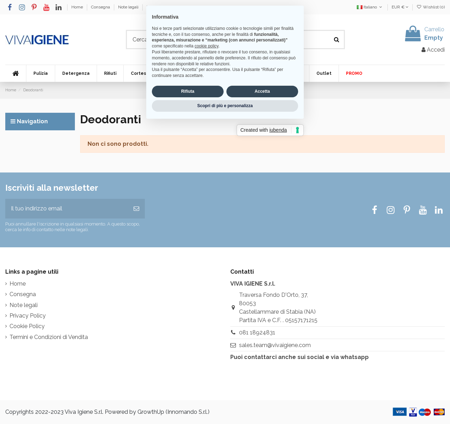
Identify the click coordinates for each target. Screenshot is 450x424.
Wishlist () (431, 7)
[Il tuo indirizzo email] (66, 208)
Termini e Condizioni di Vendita (176, 7)
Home (77, 7)
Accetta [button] (262, 241)
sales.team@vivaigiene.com (275, 345)
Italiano (370, 7)
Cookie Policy (27, 326)
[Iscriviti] (136, 208)
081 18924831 (257, 332)
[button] (40, 73)
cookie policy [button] (206, 196)
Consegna (101, 7)
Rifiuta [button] (187, 241)
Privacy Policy (27, 315)
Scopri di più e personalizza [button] (225, 255)
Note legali (129, 7)
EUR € (400, 7)
